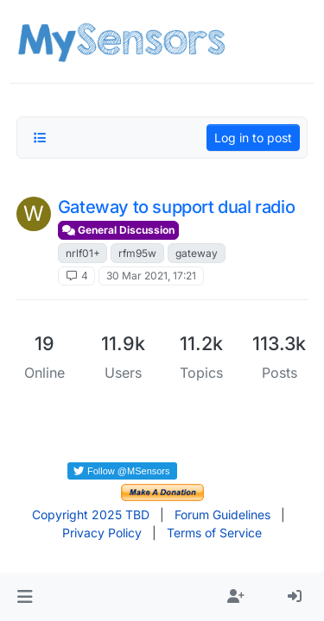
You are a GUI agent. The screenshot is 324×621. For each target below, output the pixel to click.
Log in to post (253, 137)
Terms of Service (214, 532)
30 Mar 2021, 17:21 (151, 275)
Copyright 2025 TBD (90, 514)
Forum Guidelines (222, 514)
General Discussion (118, 229)
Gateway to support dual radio (176, 207)
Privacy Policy (102, 532)
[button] (24, 597)
